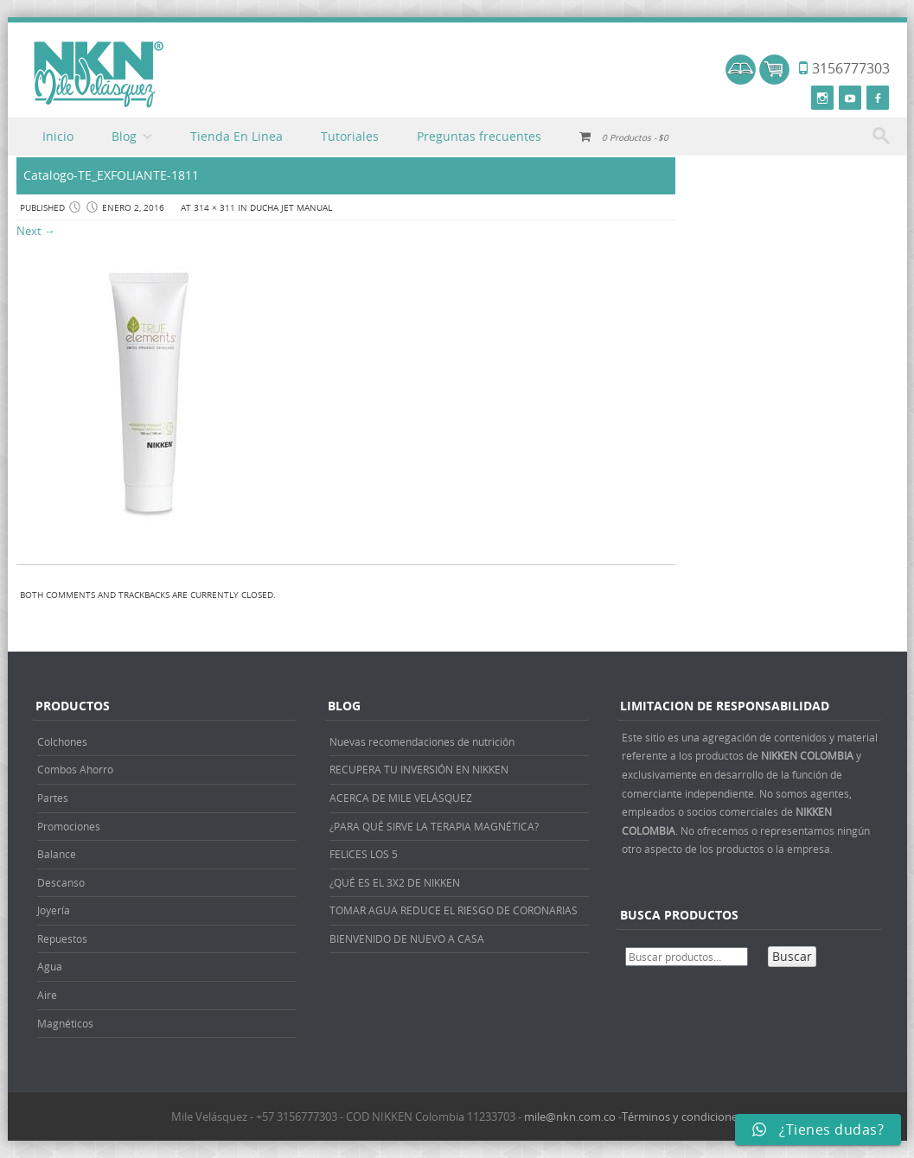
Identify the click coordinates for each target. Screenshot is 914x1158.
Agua (49, 966)
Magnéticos (65, 1023)
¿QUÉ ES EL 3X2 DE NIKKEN (394, 882)
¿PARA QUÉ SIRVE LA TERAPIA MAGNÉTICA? (434, 826)
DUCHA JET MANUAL (291, 207)
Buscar (792, 956)
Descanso (61, 882)
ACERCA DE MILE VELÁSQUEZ (400, 798)
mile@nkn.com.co (570, 1116)
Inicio (58, 136)
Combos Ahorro (75, 769)
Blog (124, 136)
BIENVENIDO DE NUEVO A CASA (406, 938)
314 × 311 (214, 207)
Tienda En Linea (236, 136)
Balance (56, 854)
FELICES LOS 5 (363, 854)
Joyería (53, 910)
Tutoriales (350, 136)
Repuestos (62, 938)
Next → (35, 231)
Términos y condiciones (682, 1116)
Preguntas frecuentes (479, 136)
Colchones (62, 741)
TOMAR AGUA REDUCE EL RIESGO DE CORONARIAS (453, 910)
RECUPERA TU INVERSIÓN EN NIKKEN (418, 769)
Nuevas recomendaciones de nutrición (422, 741)
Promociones (68, 826)
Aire (47, 995)
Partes (52, 798)
